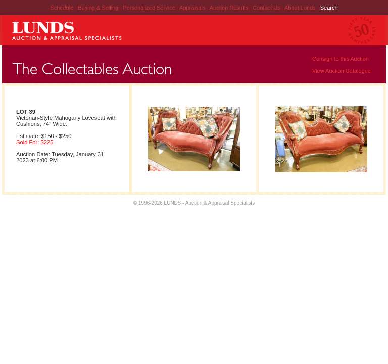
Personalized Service (149, 8)
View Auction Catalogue (341, 71)
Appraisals (193, 8)
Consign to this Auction (340, 59)
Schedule (61, 8)
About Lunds (300, 8)
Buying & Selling (99, 8)
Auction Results (230, 8)
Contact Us (266, 8)
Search (329, 8)
